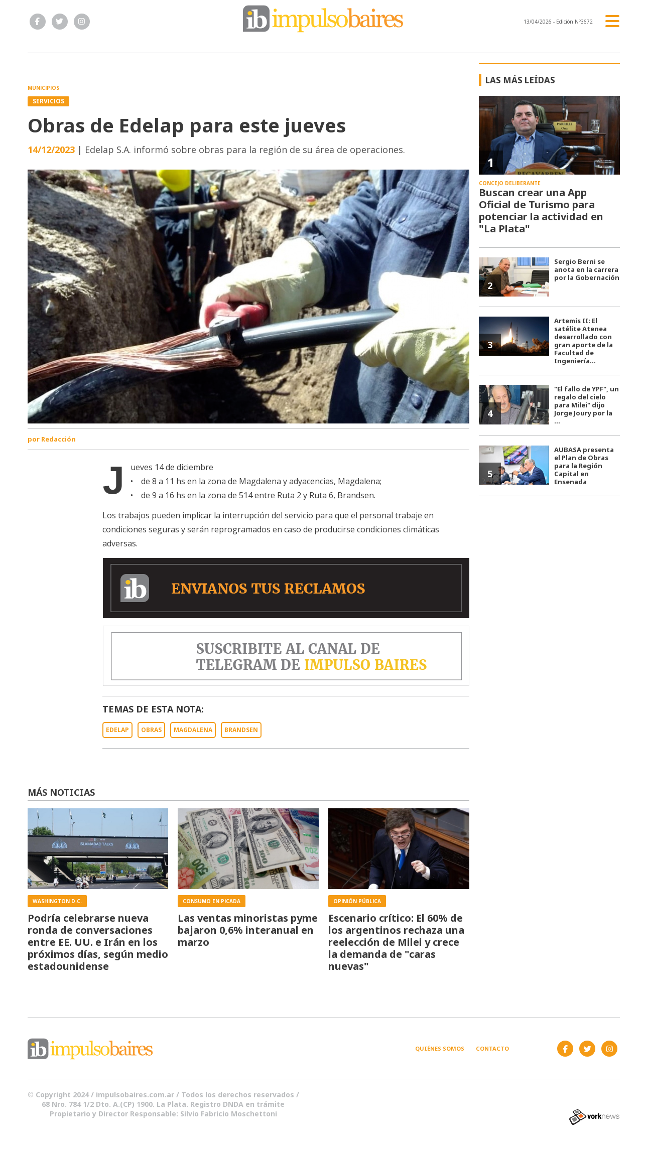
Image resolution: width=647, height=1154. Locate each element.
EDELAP (117, 730)
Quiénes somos (439, 1048)
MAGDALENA (193, 730)
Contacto (492, 1048)
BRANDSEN (241, 730)
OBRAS (151, 730)
